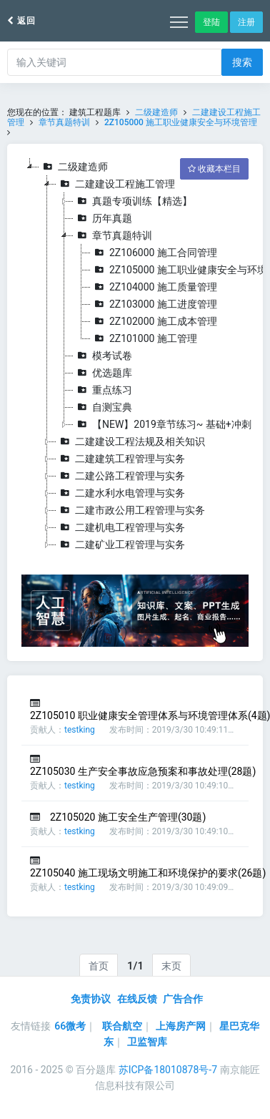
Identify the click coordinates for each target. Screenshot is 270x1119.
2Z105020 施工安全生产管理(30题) (128, 817)
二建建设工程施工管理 (115, 183)
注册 (246, 22)
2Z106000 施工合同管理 (154, 252)
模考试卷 (103, 355)
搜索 (242, 62)
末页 (171, 966)
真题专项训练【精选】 (133, 201)
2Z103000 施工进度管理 (154, 304)
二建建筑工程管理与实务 (120, 458)
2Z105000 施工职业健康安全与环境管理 (180, 122)
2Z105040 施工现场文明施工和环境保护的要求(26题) (148, 873)
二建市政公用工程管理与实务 (130, 510)
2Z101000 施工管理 (144, 338)
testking (79, 730)
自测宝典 (103, 407)
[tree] (135, 355)
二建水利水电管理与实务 (120, 493)
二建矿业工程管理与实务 (120, 544)
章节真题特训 (64, 122)
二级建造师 (156, 112)
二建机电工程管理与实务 (120, 527)
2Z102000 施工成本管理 (154, 321)
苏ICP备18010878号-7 (168, 1069)
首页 (99, 966)
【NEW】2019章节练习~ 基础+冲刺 (162, 424)
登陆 (211, 22)
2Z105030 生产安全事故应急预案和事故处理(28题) (143, 771)
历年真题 (103, 218)
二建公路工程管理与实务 (120, 475)
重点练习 (103, 390)
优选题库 (103, 372)
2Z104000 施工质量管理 (154, 286)
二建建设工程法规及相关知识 (130, 441)
